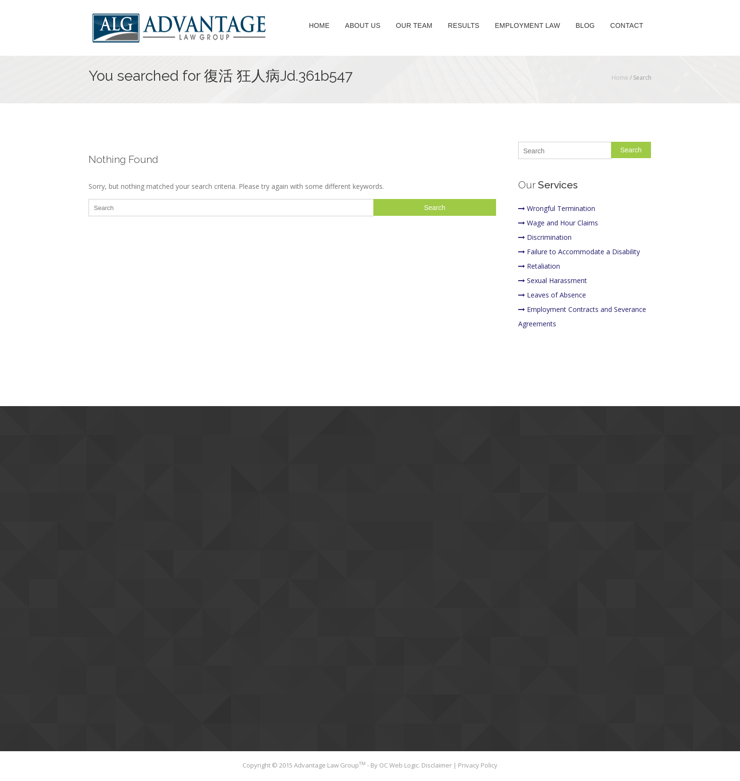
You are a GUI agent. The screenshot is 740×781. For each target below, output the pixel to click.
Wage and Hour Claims (558, 222)
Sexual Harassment (552, 280)
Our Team (414, 26)
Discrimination (545, 237)
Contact (626, 26)
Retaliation (539, 266)
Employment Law (527, 26)
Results (464, 26)
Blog (585, 26)
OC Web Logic (399, 765)
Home (319, 26)
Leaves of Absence (552, 294)
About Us (363, 26)
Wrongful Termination (556, 208)
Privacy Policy (478, 765)
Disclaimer (437, 765)
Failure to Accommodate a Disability (579, 251)
